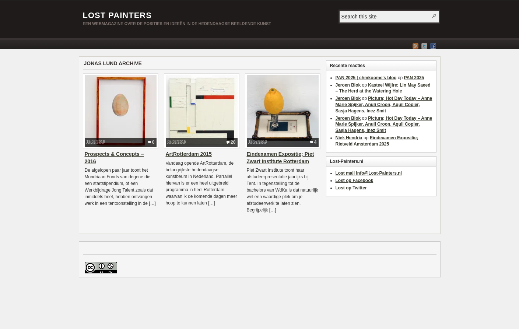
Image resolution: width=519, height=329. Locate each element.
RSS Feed (415, 46)
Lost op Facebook (355, 180)
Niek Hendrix (349, 137)
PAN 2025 (414, 77)
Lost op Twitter (351, 187)
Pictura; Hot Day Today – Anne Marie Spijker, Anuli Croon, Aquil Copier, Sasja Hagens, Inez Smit (384, 104)
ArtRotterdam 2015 (189, 154)
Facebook (433, 46)
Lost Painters (117, 15)
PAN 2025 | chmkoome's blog (366, 77)
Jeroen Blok (348, 85)
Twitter (424, 46)
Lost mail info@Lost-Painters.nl (369, 173)
